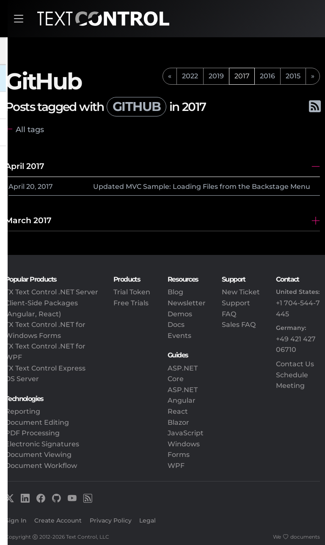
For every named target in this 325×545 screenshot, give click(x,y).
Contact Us (295, 364)
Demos (180, 314)
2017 (45, 187)
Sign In (16, 520)
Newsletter (187, 303)
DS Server (22, 379)
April (16, 187)
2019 (216, 76)
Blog (175, 292)
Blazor (178, 422)
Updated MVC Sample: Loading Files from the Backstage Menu (201, 187)
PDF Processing (32, 433)
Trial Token (131, 292)
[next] (313, 76)
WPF (176, 466)
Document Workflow (41, 466)
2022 (190, 76)
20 (30, 187)
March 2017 (28, 220)
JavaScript (186, 433)
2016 (267, 76)
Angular (182, 400)
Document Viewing (38, 455)
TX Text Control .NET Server (51, 292)
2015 (293, 76)
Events (179, 336)
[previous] (169, 76)
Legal (147, 520)
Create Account (58, 520)
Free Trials (131, 303)
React (178, 411)
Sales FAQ (239, 325)
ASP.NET (183, 390)
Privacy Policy (111, 520)
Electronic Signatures (42, 444)
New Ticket (241, 292)
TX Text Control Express (45, 368)
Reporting (22, 411)
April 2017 (24, 166)
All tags (30, 129)
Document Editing (37, 422)
